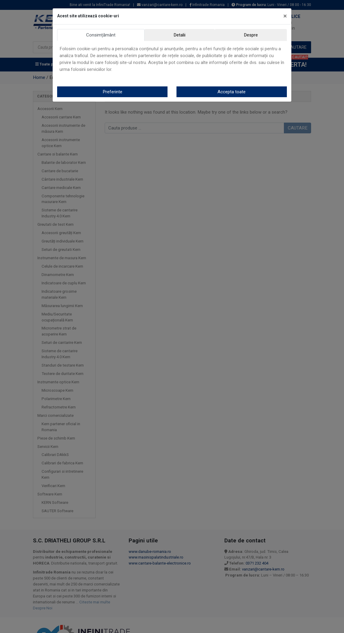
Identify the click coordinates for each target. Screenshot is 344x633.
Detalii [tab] (179, 35)
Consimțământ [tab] (100, 35)
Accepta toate (231, 91)
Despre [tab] (251, 35)
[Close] (285, 16)
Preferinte (112, 91)
